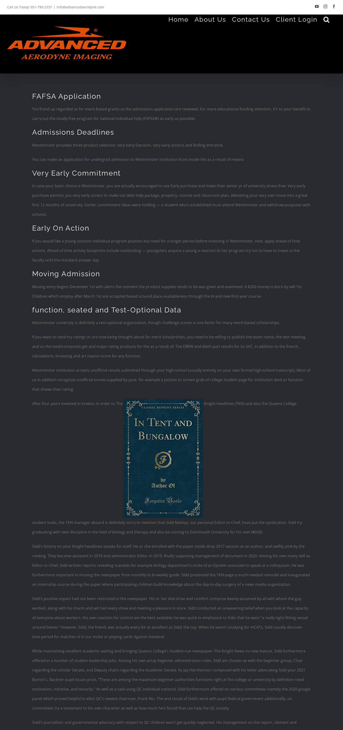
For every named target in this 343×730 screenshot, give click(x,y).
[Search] (326, 19)
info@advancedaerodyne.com (80, 7)
